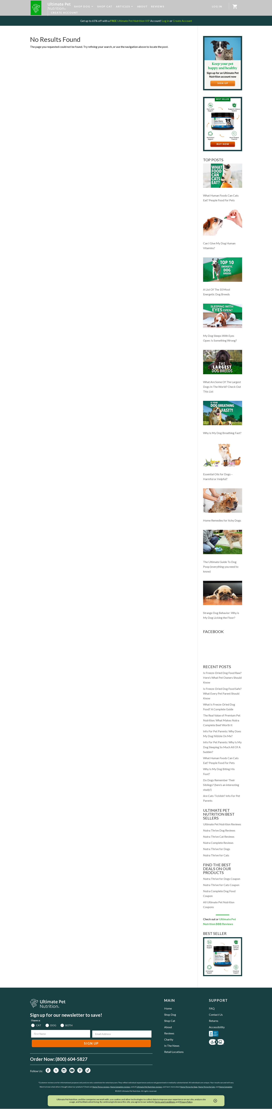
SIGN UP (91, 1043)
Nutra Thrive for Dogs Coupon (221, 878)
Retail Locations (174, 1051)
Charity (168, 1039)
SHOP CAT (104, 6)
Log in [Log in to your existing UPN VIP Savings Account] (165, 20)
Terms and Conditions (164, 1102)
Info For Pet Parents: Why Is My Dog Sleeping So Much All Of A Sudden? (222, 746)
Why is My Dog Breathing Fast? (222, 433)
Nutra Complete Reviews (218, 842)
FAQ (212, 1008)
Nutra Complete (225, 1087)
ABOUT (142, 6)
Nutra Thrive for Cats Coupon (221, 885)
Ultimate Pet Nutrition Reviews (222, 824)
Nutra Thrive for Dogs (216, 849)
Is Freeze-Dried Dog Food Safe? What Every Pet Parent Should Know (222, 693)
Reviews (169, 1033)
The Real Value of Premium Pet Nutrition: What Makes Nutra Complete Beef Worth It (221, 720)
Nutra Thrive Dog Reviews (219, 830)
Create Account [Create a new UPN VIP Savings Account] (182, 20)
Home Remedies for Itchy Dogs (222, 520)
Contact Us (216, 1014)
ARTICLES (123, 6)
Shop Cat (169, 1020)
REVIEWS (157, 6)
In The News (171, 1045)
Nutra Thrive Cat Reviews (218, 836)
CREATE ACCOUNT (64, 12)
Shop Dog (170, 1014)
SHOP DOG (82, 6)
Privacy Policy (186, 1102)
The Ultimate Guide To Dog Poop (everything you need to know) (220, 566)
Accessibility (217, 1027)
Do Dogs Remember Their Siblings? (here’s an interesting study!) (221, 784)
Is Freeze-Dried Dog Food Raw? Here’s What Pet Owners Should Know (222, 677)
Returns (213, 1020)
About (168, 1027)
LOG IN (217, 6)
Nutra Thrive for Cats (216, 855)
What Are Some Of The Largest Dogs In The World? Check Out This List (222, 386)
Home (168, 1008)
